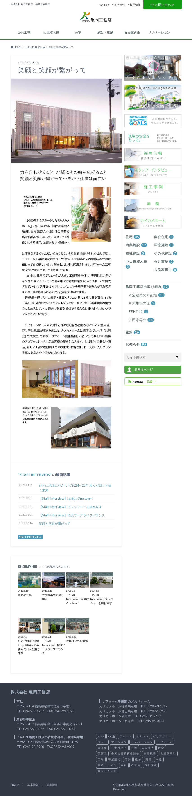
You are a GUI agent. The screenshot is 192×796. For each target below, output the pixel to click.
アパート (126, 736)
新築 (148, 759)
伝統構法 (147, 748)
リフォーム (165, 742)
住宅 (78, 32)
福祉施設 (134, 253)
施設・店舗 (105, 32)
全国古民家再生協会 (125, 753)
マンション (119, 742)
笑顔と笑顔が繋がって (54, 523)
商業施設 (135, 245)
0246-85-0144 (153, 721)
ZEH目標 (137, 310)
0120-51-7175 (157, 711)
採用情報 (135, 4)
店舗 (128, 759)
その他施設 (165, 253)
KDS (101, 736)
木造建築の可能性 (145, 294)
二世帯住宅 (119, 748)
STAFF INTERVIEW (35, 474)
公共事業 (163, 261)
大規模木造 (51, 32)
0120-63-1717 (157, 706)
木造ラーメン (107, 765)
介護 (134, 748)
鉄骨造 (135, 765)
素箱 (132, 331)
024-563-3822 (33, 729)
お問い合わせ (162, 4)
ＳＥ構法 (151, 765)
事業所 (102, 748)
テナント (142, 736)
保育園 (102, 753)
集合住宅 (163, 237)
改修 (138, 759)
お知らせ (135, 343)
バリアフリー (162, 736)
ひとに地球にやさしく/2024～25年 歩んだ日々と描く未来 (75, 487)
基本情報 (119, 4)
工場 (101, 759)
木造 (159, 759)
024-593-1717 (33, 711)
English (104, 4)
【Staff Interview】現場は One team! (66, 498)
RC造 (111, 736)
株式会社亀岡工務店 (148, 785)
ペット (102, 742)
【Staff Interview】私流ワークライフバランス (72, 515)
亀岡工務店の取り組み (145, 286)
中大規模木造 (135, 263)
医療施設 (163, 245)
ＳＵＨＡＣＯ (107, 771)
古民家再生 (132, 32)
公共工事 (24, 32)
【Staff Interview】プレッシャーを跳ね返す (70, 507)
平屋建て (114, 759)
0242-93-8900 (33, 747)
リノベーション (159, 32)
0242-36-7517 (150, 716)
